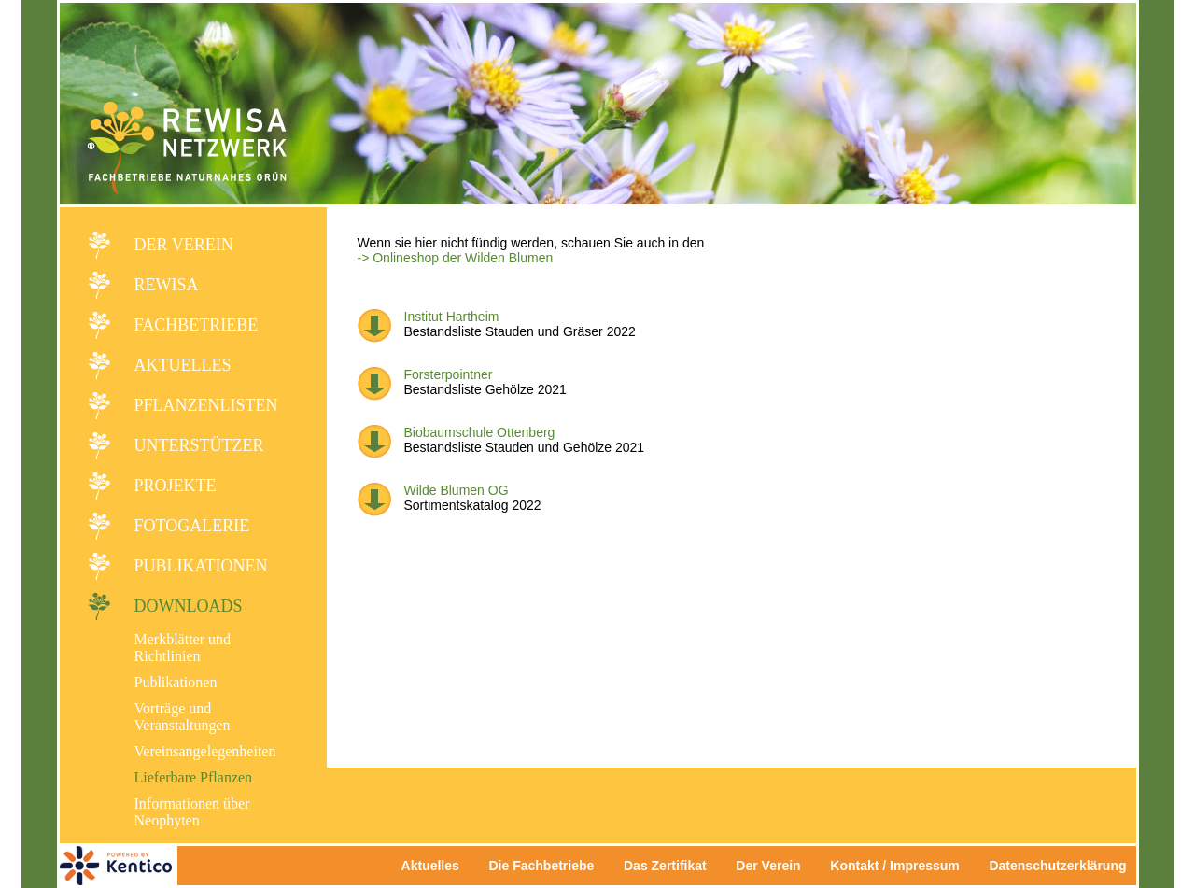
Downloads (188, 606)
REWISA (166, 284)
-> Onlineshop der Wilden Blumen (456, 257)
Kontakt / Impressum (900, 865)
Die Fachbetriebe (541, 865)
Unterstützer (199, 445)
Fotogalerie (192, 525)
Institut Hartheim (451, 316)
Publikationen (201, 566)
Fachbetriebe (196, 325)
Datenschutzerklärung (1057, 865)
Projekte (175, 485)
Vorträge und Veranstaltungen (182, 716)
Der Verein (183, 244)
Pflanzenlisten (206, 405)
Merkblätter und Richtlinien (183, 647)
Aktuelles (183, 365)
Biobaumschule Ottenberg (479, 432)
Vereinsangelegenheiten (205, 751)
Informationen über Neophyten (192, 812)
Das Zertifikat (665, 865)
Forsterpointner (448, 374)
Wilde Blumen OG (456, 490)
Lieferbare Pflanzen (193, 777)
